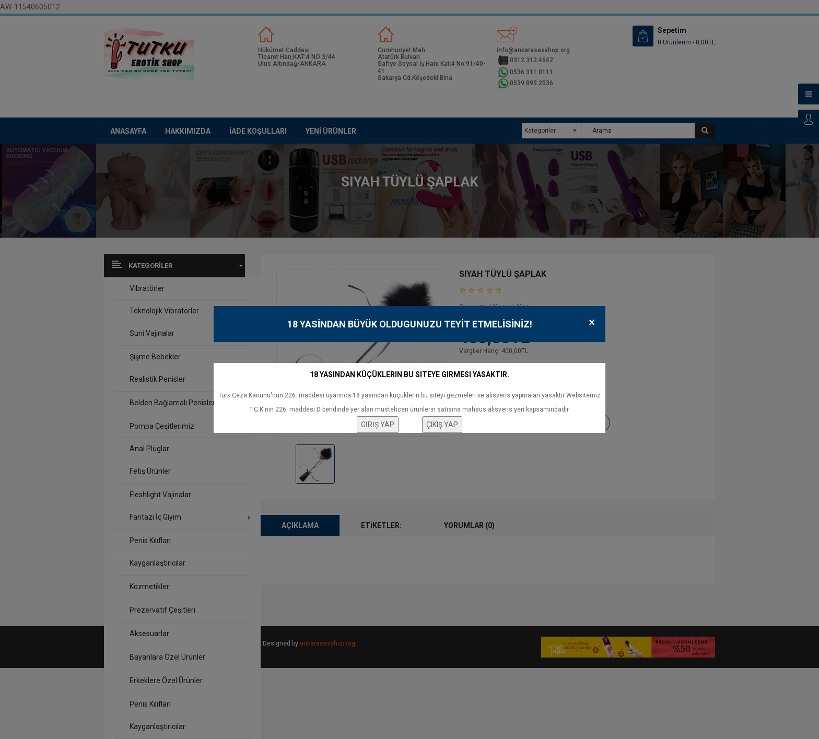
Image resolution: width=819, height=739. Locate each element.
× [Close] (592, 322)
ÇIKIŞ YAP (442, 424)
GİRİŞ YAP (377, 424)
